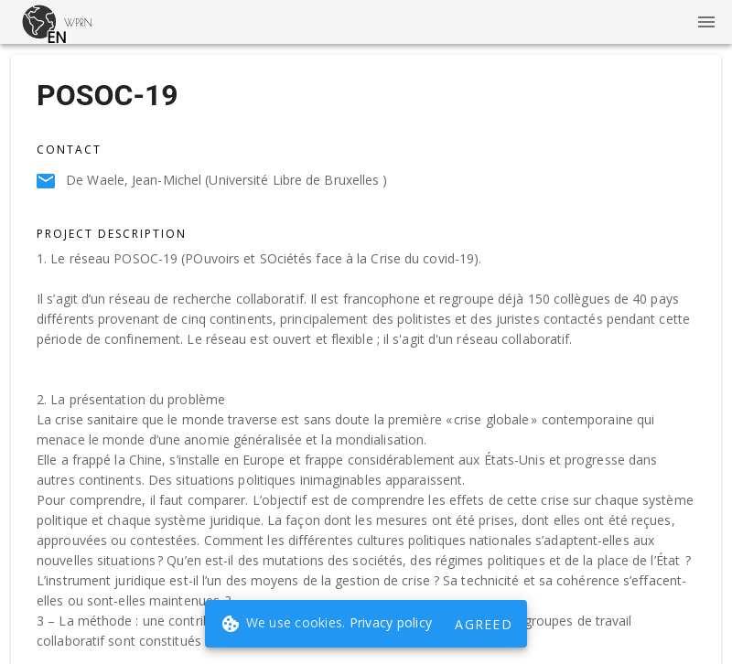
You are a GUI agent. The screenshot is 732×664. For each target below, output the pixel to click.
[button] (39, 22)
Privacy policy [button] (391, 622)
